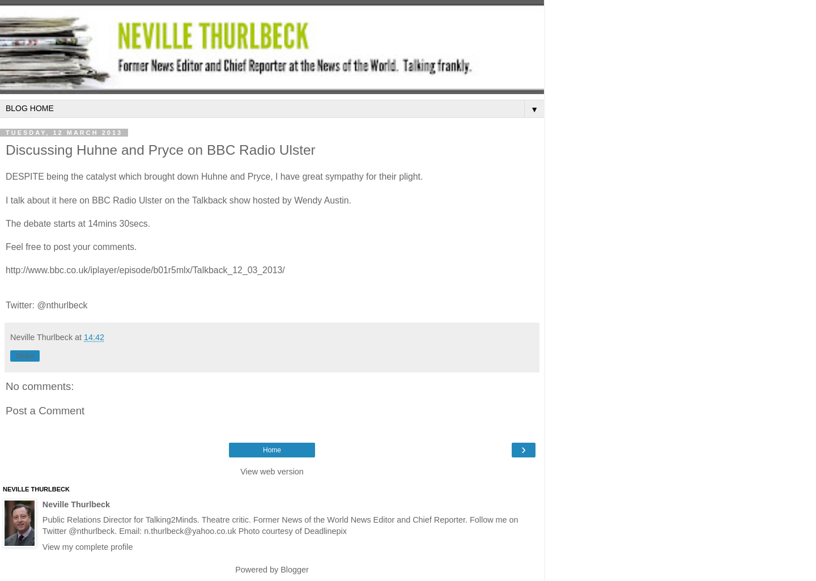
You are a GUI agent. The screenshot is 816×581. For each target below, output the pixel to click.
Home (272, 450)
